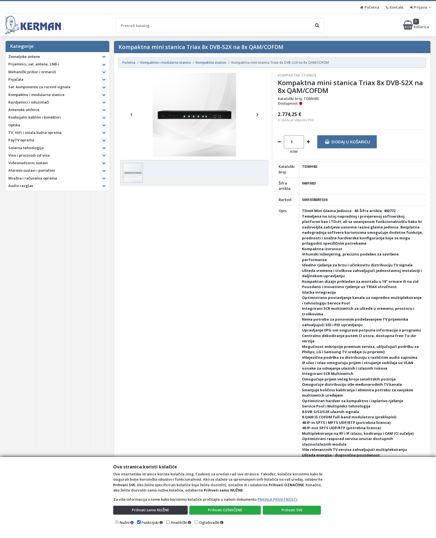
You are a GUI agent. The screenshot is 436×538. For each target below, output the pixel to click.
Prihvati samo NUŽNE (150, 509)
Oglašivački (209, 522)
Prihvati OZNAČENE (225, 509)
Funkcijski (150, 522)
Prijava (419, 7)
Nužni (125, 522)
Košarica (416, 25)
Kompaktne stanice (297, 75)
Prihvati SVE (292, 509)
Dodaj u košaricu (347, 141)
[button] (131, 114)
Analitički (179, 522)
